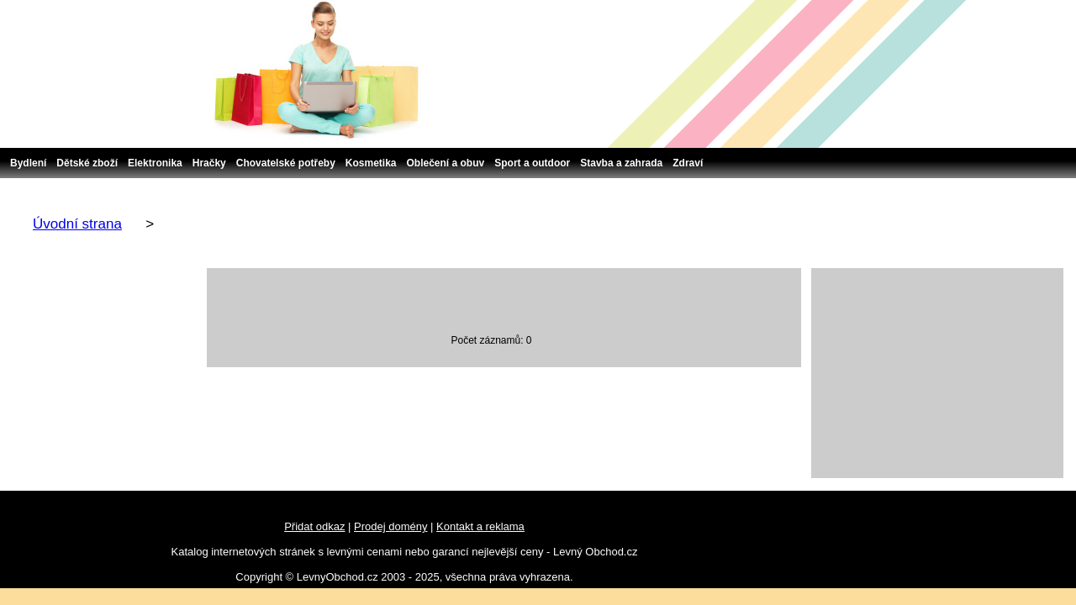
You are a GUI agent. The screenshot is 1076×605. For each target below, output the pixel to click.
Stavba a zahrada (621, 163)
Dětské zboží (87, 163)
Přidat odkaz (314, 526)
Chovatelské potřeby (285, 163)
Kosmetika (371, 163)
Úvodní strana (77, 224)
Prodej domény (390, 526)
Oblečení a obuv (446, 163)
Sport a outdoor (532, 163)
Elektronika (155, 163)
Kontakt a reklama (480, 526)
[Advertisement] (937, 373)
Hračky (209, 163)
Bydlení (28, 163)
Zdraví (687, 163)
